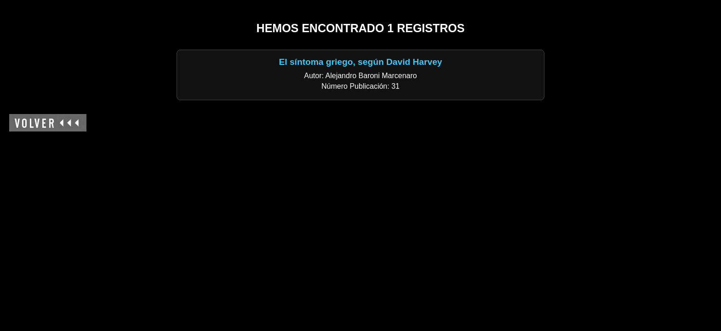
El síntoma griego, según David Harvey (360, 62)
